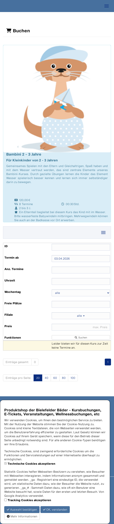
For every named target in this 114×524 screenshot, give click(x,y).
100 (73, 377)
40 (46, 377)
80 (64, 377)
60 (55, 377)
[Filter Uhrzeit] (81, 281)
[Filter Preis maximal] (81, 327)
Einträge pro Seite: (18, 377)
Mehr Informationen (22, 516)
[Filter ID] (81, 247)
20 (38, 377)
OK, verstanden (55, 509)
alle (81, 315)
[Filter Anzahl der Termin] (81, 270)
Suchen (81, 337)
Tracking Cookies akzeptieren (29, 500)
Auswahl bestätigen (22, 509)
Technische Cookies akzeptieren (31, 463)
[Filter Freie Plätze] (81, 304)
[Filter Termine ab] (81, 258)
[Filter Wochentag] (81, 292)
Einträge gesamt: (17, 362)
